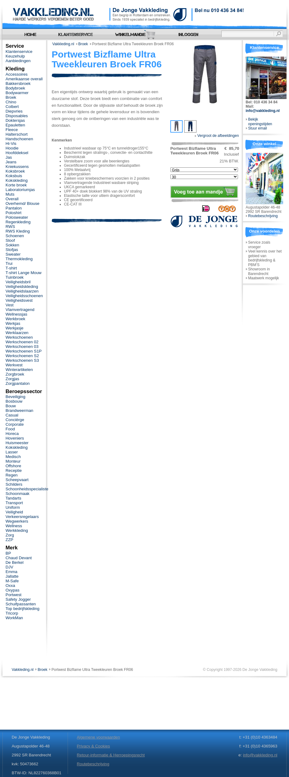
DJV (9, 567)
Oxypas (12, 590)
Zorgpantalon (18, 383)
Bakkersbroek (18, 83)
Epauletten (15, 125)
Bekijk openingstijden (260, 121)
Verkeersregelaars (22, 516)
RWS (10, 226)
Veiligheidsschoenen (24, 295)
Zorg (10, 535)
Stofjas (12, 249)
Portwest (14, 594)
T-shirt (11, 268)
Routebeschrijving (263, 216)
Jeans (11, 162)
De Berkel (14, 562)
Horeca (12, 433)
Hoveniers (15, 438)
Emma (11, 571)
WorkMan (14, 618)
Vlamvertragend (20, 309)
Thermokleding (19, 259)
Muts (10, 194)
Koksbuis (14, 175)
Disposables (17, 116)
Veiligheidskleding (22, 286)
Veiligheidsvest (19, 300)
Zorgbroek (15, 374)
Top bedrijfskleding (22, 608)
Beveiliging (15, 396)
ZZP (9, 539)
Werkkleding (17, 530)
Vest (10, 305)
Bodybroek (15, 88)
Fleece (12, 129)
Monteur (13, 461)
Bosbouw (14, 401)
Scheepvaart (17, 479)
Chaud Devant (19, 558)
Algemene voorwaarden (98, 737)
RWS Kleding (18, 231)
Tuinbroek (15, 277)
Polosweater (17, 217)
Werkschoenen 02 (22, 342)
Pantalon (14, 208)
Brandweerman (19, 410)
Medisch (13, 456)
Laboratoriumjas (20, 189)
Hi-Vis (11, 143)
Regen (12, 475)
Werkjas (13, 323)
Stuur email (257, 128)
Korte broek (16, 185)
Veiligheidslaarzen (22, 291)
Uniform (13, 507)
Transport (14, 502)
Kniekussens (17, 166)
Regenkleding (18, 222)
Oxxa (10, 585)
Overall (12, 199)
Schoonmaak (18, 493)
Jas (9, 157)
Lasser (12, 452)
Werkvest (14, 365)
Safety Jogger (18, 599)
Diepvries (14, 111)
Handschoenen (19, 139)
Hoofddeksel (17, 152)
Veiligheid (14, 512)
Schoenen (15, 235)
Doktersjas (15, 120)
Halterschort (17, 134)
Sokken (12, 245)
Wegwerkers (17, 521)
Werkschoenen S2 (22, 355)
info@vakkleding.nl (263, 111)
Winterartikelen (19, 369)
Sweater (13, 254)
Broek (83, 44)
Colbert (12, 106)
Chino (11, 102)
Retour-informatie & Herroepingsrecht (111, 755)
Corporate (15, 424)
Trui (9, 263)
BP (8, 553)
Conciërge (15, 419)
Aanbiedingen (18, 60)
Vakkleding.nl (63, 44)
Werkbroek (15, 319)
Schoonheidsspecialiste (27, 489)
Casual (12, 415)
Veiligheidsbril (18, 282)
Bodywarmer (17, 92)
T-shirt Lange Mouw (24, 272)
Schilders (14, 484)
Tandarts (13, 498)
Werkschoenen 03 (22, 346)
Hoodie (12, 148)
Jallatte (12, 576)
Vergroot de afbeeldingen (217, 135)
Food (10, 429)
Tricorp (12, 613)
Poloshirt (14, 212)
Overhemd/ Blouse (22, 203)
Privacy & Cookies (93, 746)
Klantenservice (19, 51)
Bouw (11, 406)
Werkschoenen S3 (22, 360)
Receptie (14, 470)
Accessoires (17, 74)
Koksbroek (15, 171)
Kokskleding (17, 180)
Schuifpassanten (21, 604)
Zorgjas (12, 379)
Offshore (13, 466)
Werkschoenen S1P (24, 351)
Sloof (10, 240)
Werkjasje (14, 328)
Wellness (14, 526)
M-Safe (12, 581)
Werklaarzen (17, 332)
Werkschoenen (19, 337)
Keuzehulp (15, 56)
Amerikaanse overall (24, 79)
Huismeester (17, 442)
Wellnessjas (16, 314)
